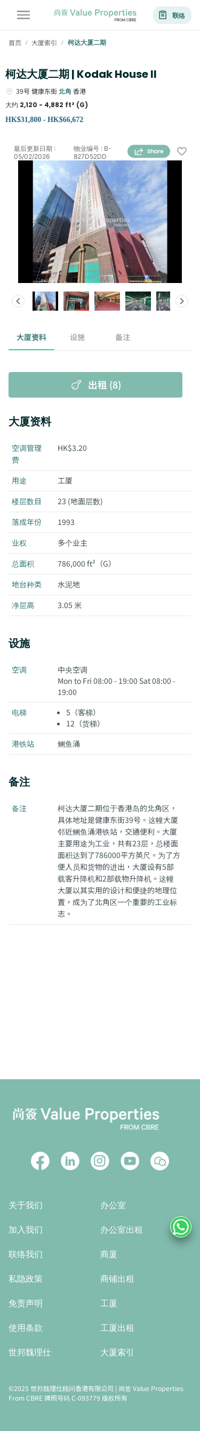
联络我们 (26, 1254)
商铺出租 (117, 1279)
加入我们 (26, 1230)
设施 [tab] (77, 337)
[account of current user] (23, 15)
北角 (65, 90)
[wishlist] (182, 152)
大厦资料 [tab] (31, 337)
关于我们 (26, 1205)
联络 (172, 15)
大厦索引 (117, 1352)
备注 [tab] (123, 337)
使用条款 (26, 1328)
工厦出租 (117, 1328)
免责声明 (26, 1303)
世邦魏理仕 (30, 1352)
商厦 (108, 1254)
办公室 (113, 1205)
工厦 (108, 1303)
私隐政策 (26, 1279)
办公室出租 (121, 1230)
